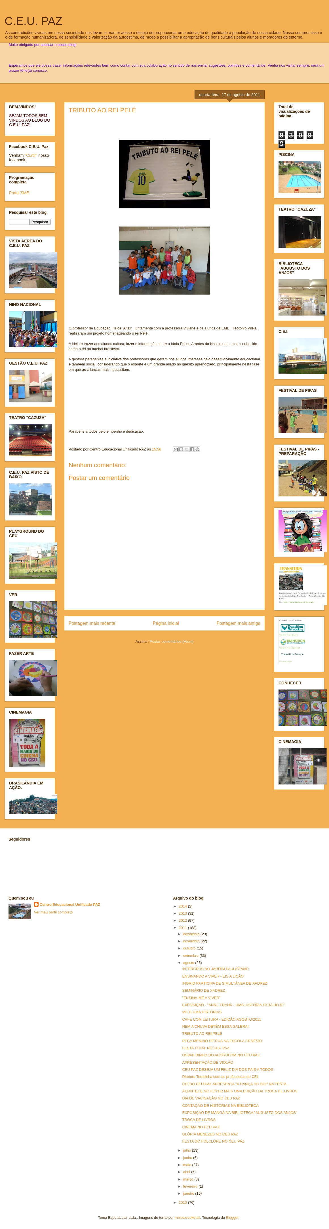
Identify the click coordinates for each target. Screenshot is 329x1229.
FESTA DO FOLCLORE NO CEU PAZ (213, 1141)
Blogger (232, 1217)
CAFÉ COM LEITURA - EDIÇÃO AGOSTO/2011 (221, 1019)
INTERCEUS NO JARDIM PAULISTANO (215, 969)
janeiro (189, 1193)
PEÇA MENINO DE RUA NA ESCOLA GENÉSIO (222, 1041)
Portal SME (19, 193)
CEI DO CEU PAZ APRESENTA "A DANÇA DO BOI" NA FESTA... (235, 1084)
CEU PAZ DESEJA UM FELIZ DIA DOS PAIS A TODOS (227, 1069)
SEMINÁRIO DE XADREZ (203, 990)
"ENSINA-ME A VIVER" (201, 998)
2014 (183, 906)
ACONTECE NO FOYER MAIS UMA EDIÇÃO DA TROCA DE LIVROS (239, 1091)
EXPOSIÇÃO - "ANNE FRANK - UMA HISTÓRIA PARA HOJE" (233, 1005)
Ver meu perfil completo (53, 912)
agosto (189, 963)
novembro (192, 941)
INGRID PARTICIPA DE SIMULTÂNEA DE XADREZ (224, 983)
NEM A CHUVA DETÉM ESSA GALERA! (215, 1026)
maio (187, 1165)
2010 (183, 1202)
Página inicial (166, 623)
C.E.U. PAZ (33, 21)
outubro (190, 948)
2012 (183, 920)
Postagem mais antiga (238, 623)
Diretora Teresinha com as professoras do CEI (220, 1076)
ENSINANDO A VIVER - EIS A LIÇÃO (213, 976)
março (189, 1179)
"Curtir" (31, 155)
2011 (183, 928)
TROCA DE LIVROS (199, 1120)
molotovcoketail (187, 1217)
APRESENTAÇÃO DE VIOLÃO (207, 1062)
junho (188, 1158)
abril (187, 1172)
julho (187, 1150)
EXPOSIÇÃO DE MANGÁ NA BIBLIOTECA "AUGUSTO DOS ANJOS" (239, 1112)
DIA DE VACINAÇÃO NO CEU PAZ (211, 1098)
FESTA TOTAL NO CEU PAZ (205, 1048)
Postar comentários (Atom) (172, 641)
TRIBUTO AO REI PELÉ (102, 110)
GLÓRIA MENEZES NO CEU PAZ (210, 1134)
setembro (191, 955)
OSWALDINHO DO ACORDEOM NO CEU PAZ (221, 1055)
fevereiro (191, 1186)
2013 (183, 913)
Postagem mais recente (92, 623)
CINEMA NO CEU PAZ (201, 1127)
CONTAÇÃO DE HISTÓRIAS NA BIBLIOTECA (220, 1105)
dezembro (192, 934)
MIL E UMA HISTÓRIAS (202, 1012)
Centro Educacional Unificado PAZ (70, 904)
